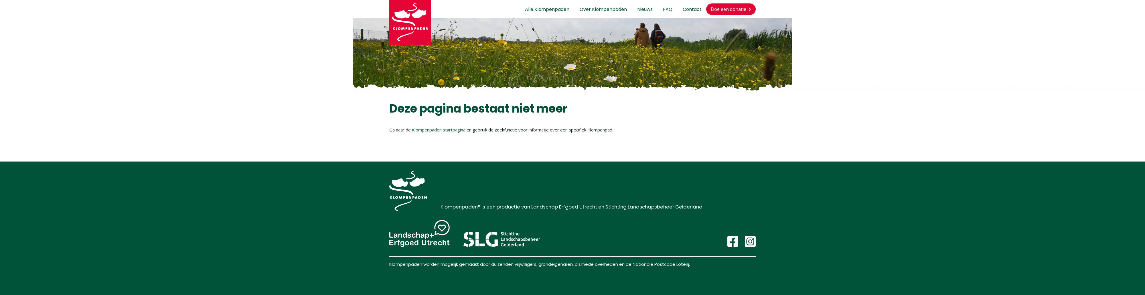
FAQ (667, 9)
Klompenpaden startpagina (438, 130)
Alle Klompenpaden (547, 9)
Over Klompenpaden (603, 9)
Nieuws (645, 9)
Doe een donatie (731, 9)
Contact (692, 9)
